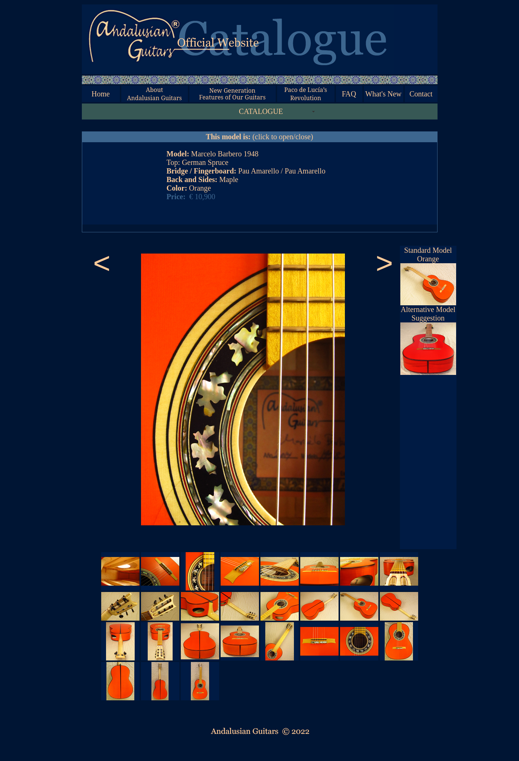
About (154, 90)
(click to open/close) (259, 137)
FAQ (349, 94)
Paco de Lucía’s (305, 90)
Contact (420, 94)
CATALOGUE (261, 111)
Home (101, 94)
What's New (383, 94)
